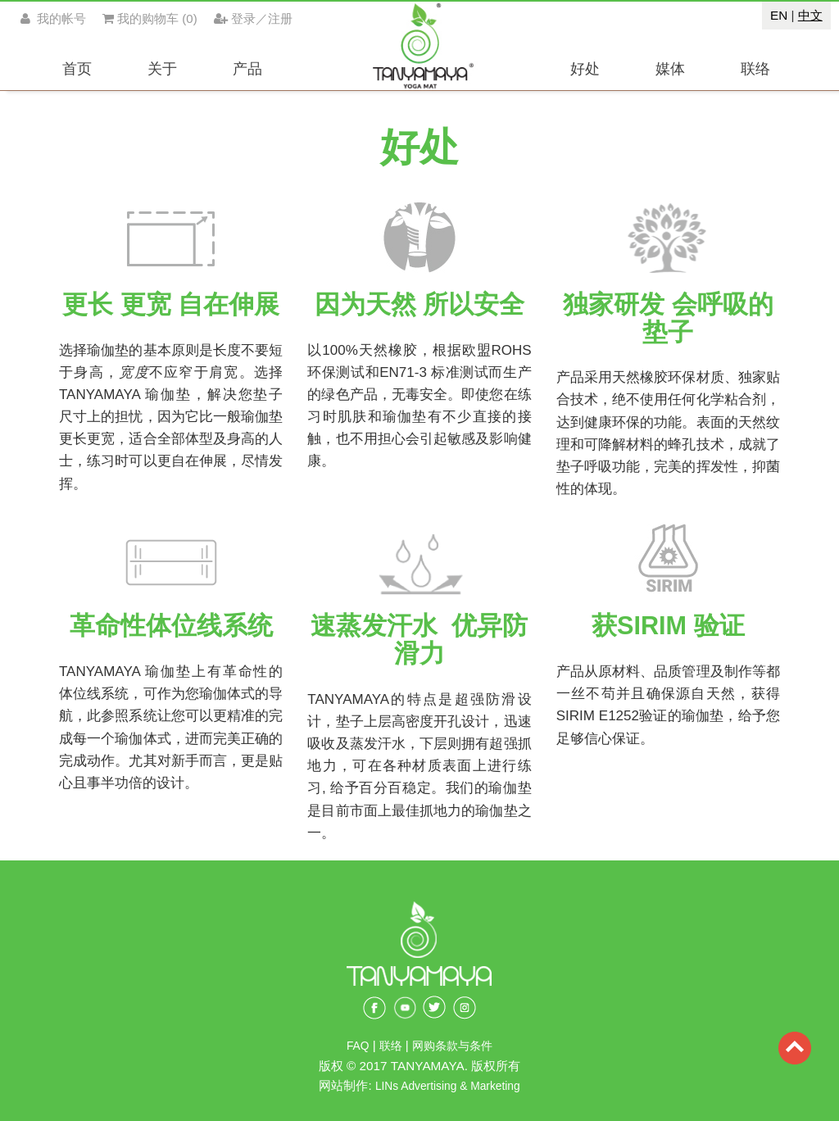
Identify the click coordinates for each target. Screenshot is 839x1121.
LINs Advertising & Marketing (447, 1086)
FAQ (358, 1046)
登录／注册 (253, 18)
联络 (392, 1046)
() (149, 18)
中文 (810, 15)
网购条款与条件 (452, 1046)
